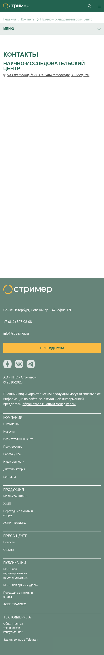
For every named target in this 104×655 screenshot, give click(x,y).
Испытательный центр (18, 439)
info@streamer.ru (16, 333)
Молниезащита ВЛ (15, 496)
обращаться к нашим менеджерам (49, 404)
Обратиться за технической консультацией (13, 628)
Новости (9, 431)
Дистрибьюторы (14, 469)
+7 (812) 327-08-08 (17, 322)
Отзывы (8, 549)
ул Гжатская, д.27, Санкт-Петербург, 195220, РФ (48, 75)
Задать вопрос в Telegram (20, 639)
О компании (11, 424)
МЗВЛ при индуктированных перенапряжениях (15, 573)
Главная (9, 19)
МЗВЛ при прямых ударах (20, 585)
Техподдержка (52, 348)
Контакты (28, 19)
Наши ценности (13, 461)
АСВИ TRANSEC (14, 522)
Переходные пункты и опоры (18, 513)
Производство (12, 446)
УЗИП (7, 503)
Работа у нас (12, 454)
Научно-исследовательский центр (66, 19)
